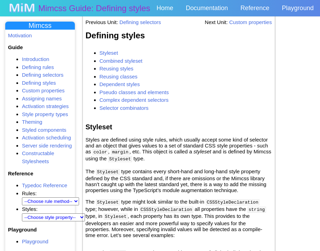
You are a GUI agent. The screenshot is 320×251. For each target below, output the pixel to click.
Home (164, 8)
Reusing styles (117, 68)
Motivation (20, 35)
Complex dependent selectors (134, 100)
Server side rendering (47, 146)
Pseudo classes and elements (134, 92)
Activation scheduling (46, 137)
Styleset (109, 53)
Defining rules (38, 67)
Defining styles (39, 83)
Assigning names (42, 98)
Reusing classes (119, 76)
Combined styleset (121, 61)
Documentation (207, 8)
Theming (32, 122)
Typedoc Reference (44, 185)
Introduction (35, 59)
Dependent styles (120, 84)
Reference (255, 8)
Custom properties (43, 90)
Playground (298, 8)
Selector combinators (124, 108)
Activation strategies (45, 106)
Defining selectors (42, 75)
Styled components (44, 130)
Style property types (45, 114)
